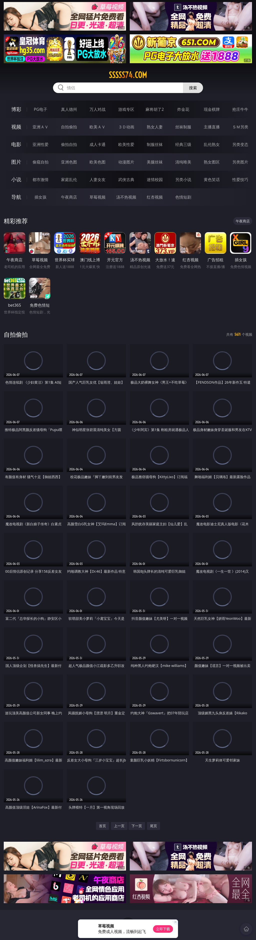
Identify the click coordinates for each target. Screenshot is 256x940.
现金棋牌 (212, 109)
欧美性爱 (126, 144)
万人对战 (98, 109)
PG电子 (40, 109)
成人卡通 (98, 144)
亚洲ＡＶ (40, 127)
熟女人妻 (155, 127)
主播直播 (212, 127)
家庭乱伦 (69, 179)
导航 (16, 197)
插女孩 (40, 197)
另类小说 (183, 179)
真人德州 (69, 109)
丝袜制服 (183, 127)
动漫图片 (126, 162)
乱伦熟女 (212, 144)
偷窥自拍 (40, 162)
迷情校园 (155, 179)
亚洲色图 (69, 162)
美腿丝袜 (155, 162)
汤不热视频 (126, 197)
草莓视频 (98, 197)
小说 (16, 179)
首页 (102, 825)
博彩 (16, 109)
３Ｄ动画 (126, 127)
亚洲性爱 (40, 144)
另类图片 (240, 162)
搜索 (193, 88)
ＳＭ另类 (240, 127)
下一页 (137, 825)
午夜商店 (69, 197)
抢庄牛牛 (240, 109)
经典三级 (183, 144)
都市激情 (40, 179)
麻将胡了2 (155, 109)
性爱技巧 (240, 179)
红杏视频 (155, 197)
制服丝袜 (155, 144)
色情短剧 (183, 197)
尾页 (153, 825)
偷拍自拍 (69, 144)
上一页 (119, 825)
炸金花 (183, 109)
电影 (16, 144)
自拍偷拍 (69, 127)
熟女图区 (212, 162)
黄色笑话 (212, 179)
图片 (16, 161)
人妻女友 (98, 179)
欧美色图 (98, 162)
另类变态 (240, 144)
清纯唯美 (183, 162)
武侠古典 (126, 179)
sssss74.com (128, 75)
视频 (16, 126)
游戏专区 (126, 109)
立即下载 (163, 928)
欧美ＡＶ (98, 127)
